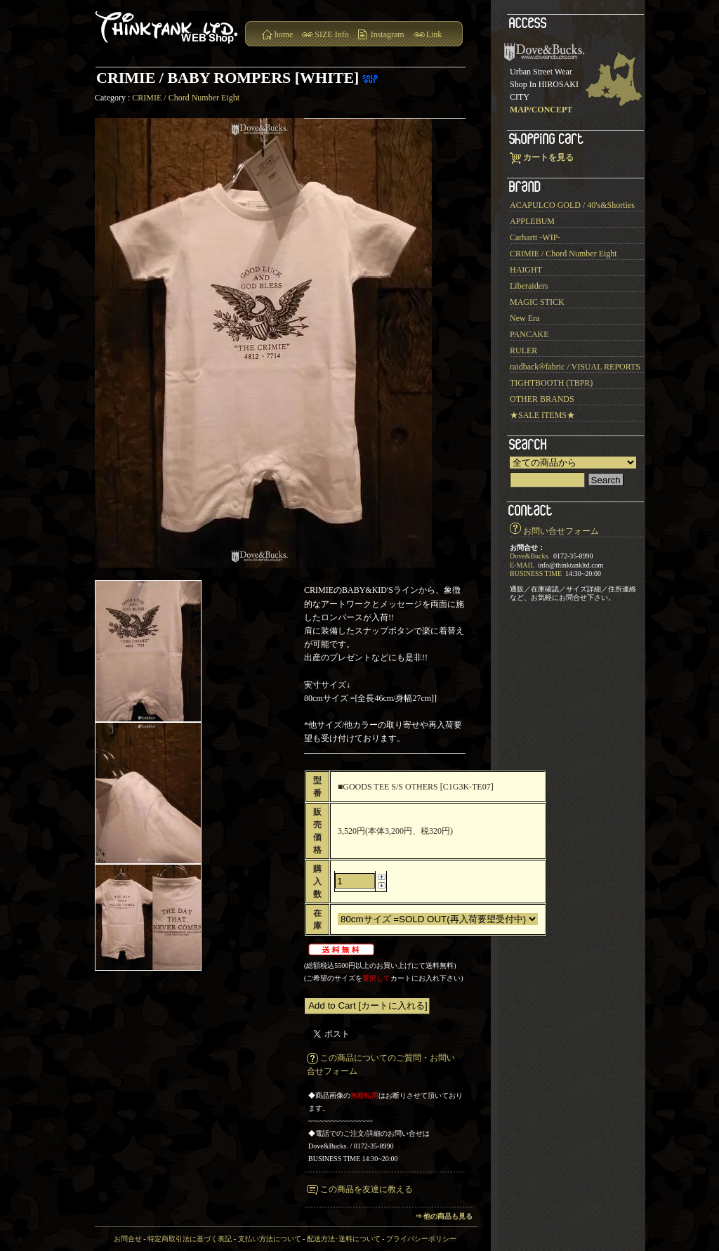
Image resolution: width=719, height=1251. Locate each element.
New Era (524, 318)
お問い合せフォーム (561, 531)
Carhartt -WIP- (535, 237)
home (284, 34)
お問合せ (128, 1239)
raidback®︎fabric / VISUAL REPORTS (575, 367)
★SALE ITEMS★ (542, 415)
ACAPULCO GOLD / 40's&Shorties (572, 205)
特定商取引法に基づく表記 (189, 1239)
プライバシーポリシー (421, 1239)
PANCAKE (529, 334)
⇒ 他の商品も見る (444, 1216)
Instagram (387, 34)
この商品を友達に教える (366, 1189)
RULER (523, 350)
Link (434, 34)
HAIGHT (526, 270)
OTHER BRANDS (542, 399)
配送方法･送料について (344, 1239)
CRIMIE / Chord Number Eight (185, 98)
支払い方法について (269, 1239)
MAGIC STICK (537, 302)
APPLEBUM (532, 221)
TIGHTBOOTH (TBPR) (551, 383)
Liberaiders (529, 286)
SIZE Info (331, 34)
